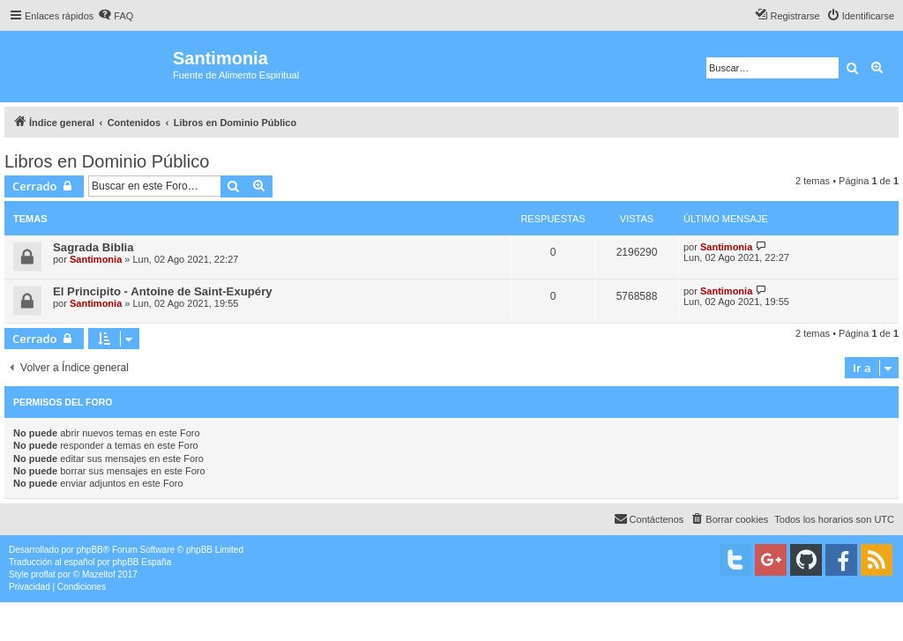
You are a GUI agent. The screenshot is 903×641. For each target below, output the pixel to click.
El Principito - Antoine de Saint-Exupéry (162, 291)
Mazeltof (99, 574)
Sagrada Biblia (93, 247)
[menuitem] (115, 15)
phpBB (90, 550)
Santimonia (96, 259)
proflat (43, 574)
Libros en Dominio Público (106, 161)
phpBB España (141, 562)
